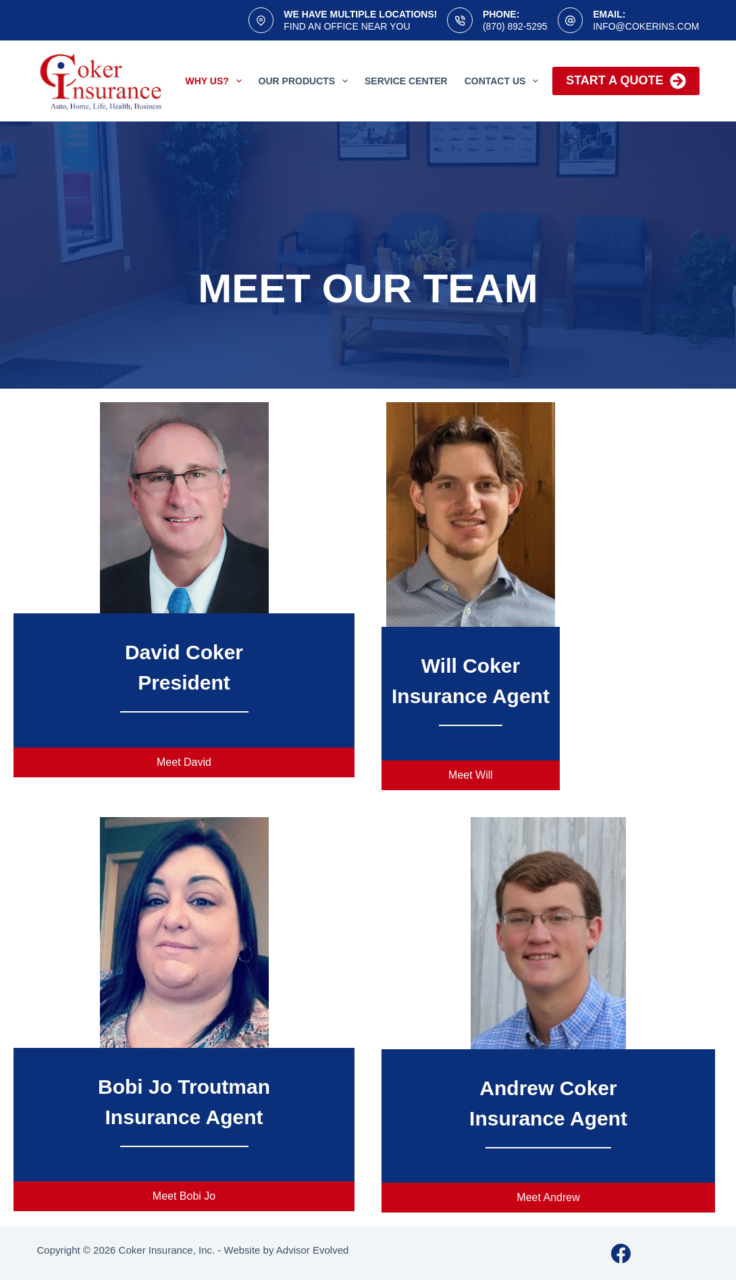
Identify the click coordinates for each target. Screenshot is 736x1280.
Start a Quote (625, 81)
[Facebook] (621, 1253)
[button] (184, 762)
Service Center (406, 81)
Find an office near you (347, 26)
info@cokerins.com (646, 26)
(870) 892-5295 (515, 26)
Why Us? (216, 81)
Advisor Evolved (312, 1250)
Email (183, 727)
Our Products (306, 81)
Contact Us (504, 81)
